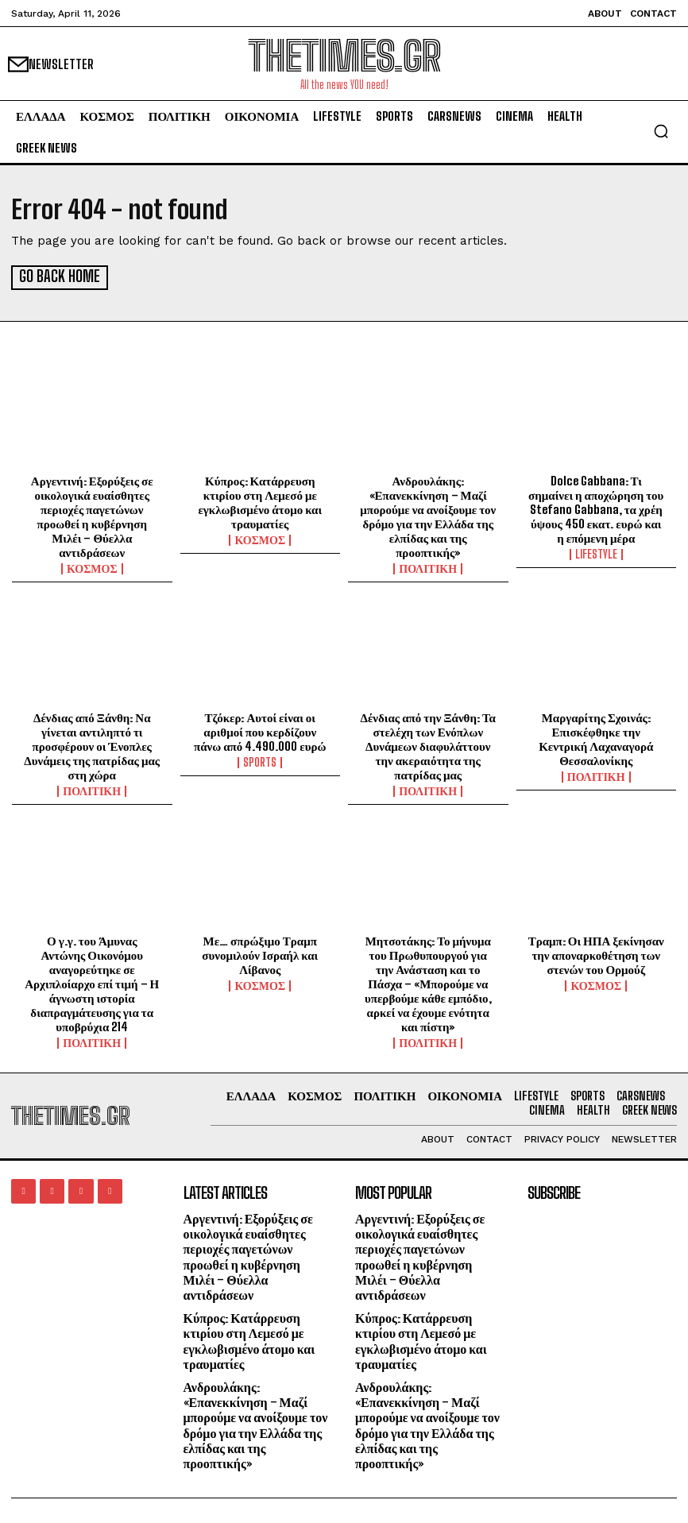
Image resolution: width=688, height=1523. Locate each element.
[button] (661, 131)
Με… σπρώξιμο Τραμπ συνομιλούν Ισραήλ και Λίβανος (260, 953)
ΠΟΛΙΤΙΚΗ (428, 567)
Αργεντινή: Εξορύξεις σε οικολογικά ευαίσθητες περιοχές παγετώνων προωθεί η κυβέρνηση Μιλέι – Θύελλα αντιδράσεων (92, 515)
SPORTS (259, 761)
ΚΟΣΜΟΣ (92, 567)
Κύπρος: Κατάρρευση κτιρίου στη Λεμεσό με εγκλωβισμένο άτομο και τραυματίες (260, 500)
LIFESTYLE (596, 553)
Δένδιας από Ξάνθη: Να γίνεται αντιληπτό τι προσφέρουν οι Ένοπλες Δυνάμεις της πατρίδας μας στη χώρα (92, 744)
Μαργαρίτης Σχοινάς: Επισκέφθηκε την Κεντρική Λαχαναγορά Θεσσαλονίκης (596, 737)
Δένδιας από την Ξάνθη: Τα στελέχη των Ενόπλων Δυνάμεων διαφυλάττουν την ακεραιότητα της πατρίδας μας (428, 744)
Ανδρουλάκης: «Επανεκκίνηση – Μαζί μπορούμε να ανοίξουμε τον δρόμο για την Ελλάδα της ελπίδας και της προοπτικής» (428, 515)
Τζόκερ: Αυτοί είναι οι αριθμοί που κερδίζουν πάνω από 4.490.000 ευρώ (260, 730)
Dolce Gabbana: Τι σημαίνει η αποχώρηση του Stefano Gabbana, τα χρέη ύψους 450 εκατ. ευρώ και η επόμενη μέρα (595, 507)
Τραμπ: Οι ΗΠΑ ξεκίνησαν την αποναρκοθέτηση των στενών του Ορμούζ (596, 953)
